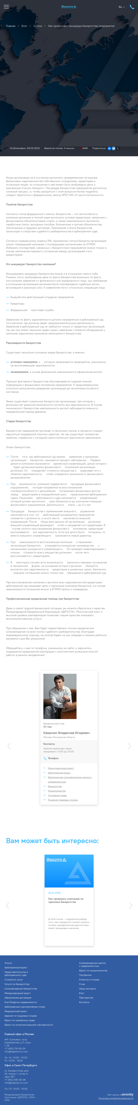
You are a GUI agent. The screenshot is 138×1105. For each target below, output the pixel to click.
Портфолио (85, 974)
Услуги (8, 962)
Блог (81, 993)
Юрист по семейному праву (20, 1020)
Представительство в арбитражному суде (16, 973)
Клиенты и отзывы (89, 979)
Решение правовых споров (63, 799)
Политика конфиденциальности (116, 1098)
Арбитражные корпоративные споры (25, 1006)
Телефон (53, 758)
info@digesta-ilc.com (16, 1051)
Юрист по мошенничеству (93, 970)
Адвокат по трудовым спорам (21, 1015)
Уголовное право (57, 795)
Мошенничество (57, 790)
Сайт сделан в (120, 1094)
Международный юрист (61, 768)
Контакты (84, 1002)
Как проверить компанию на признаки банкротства (65, 900)
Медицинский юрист (16, 1011)
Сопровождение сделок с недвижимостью (92, 964)
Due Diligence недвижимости (21, 1002)
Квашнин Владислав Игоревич (66, 733)
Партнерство (86, 997)
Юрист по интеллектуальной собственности (29, 1024)
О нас (82, 984)
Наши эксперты (87, 988)
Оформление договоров (18, 997)
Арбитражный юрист (59, 772)
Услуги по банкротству (17, 984)
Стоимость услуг (14, 979)
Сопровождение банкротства (21, 988)
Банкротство (55, 786)
